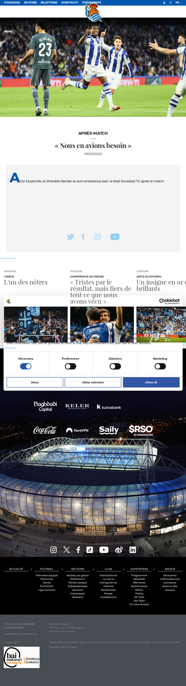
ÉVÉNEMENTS (91, 2)
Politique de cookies (62, 631)
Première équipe (47, 575)
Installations (108, 597)
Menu (9, 31)
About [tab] (152, 313)
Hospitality (69, 2)
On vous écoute (139, 604)
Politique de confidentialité (67, 628)
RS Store (30, 2)
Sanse (47, 582)
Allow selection (93, 382)
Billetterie (49, 2)
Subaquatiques (77, 586)
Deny (35, 382)
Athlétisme (77, 579)
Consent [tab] (33, 313)
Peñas (139, 593)
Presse (108, 593)
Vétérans (77, 597)
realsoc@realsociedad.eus (20, 634)
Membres (139, 582)
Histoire (108, 586)
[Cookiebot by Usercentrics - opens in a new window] (162, 301)
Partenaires (108, 590)
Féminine (47, 579)
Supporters (139, 569)
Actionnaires (139, 586)
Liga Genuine (46, 590)
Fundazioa (12, 2)
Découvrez (170, 575)
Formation (47, 586)
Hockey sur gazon (77, 575)
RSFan (139, 590)
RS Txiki (139, 597)
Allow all (151, 382)
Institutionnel (108, 575)
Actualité (16, 569)
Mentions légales (60, 624)
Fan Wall (139, 601)
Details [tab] (93, 313)
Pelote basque (77, 582)
